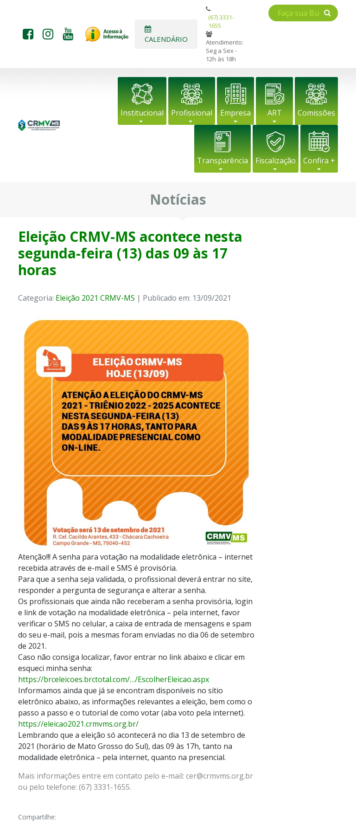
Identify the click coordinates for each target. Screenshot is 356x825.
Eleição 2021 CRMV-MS (95, 298)
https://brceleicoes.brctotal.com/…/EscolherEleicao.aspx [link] (113, 679)
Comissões (316, 113)
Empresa (235, 113)
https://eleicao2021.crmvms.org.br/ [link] (78, 724)
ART (274, 113)
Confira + (319, 160)
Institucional (142, 113)
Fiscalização (275, 160)
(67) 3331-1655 (221, 21)
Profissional (191, 113)
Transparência (222, 160)
